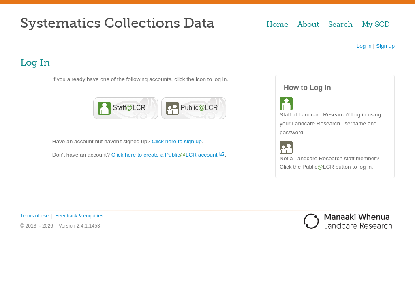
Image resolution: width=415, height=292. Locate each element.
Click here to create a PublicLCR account (164, 155)
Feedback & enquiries (79, 216)
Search (340, 24)
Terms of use (34, 216)
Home (277, 24)
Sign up (385, 46)
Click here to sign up (177, 141)
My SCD (376, 24)
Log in (364, 46)
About (308, 24)
